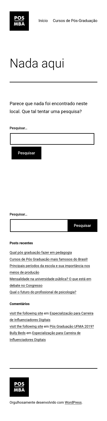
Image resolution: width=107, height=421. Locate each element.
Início (43, 20)
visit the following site (26, 313)
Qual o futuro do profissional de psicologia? (43, 292)
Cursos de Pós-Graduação (75, 20)
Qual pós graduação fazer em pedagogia (41, 252)
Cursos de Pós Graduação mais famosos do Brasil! (49, 259)
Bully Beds (18, 333)
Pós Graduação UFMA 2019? (72, 326)
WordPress (73, 402)
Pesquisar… (18, 128)
